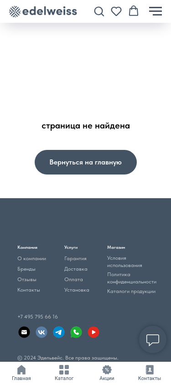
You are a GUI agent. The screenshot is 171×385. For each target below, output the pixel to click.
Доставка (76, 269)
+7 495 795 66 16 (37, 316)
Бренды (26, 269)
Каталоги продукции (131, 291)
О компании (31, 258)
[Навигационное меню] (155, 11)
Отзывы (26, 279)
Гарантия (75, 258)
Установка (76, 290)
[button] (98, 10)
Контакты (28, 290)
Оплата (73, 279)
